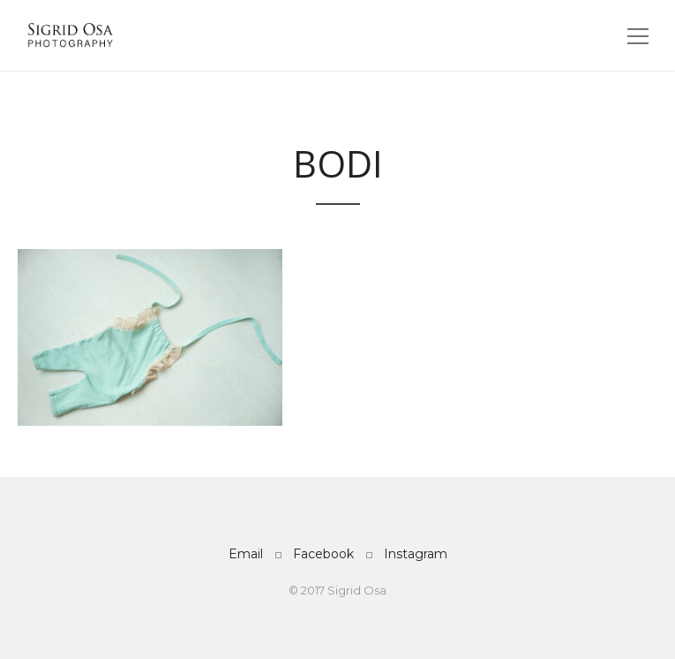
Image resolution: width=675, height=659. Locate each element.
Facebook (323, 554)
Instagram (415, 554)
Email (246, 554)
